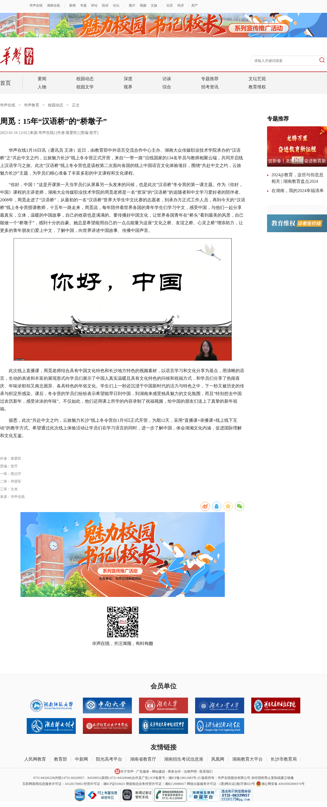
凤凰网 (217, 759)
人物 (42, 87)
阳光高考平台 (109, 759)
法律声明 (190, 771)
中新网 (81, 759)
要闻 (42, 78)
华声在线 (12, 105)
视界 (128, 87)
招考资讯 (210, 87)
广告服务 (142, 771)
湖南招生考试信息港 (183, 759)
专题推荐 (210, 78)
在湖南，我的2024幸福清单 (297, 190)
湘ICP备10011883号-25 (184, 778)
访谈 (166, 78)
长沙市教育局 (284, 759)
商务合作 (174, 771)
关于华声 (124, 771)
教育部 (60, 759)
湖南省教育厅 (143, 759)
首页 (5, 83)
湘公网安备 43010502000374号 (280, 784)
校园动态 (85, 78)
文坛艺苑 (257, 78)
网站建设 (158, 771)
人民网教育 (35, 759)
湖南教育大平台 (247, 759)
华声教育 (31, 105)
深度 (128, 78)
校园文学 (85, 87)
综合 (166, 87)
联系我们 (206, 771)
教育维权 (257, 87)
